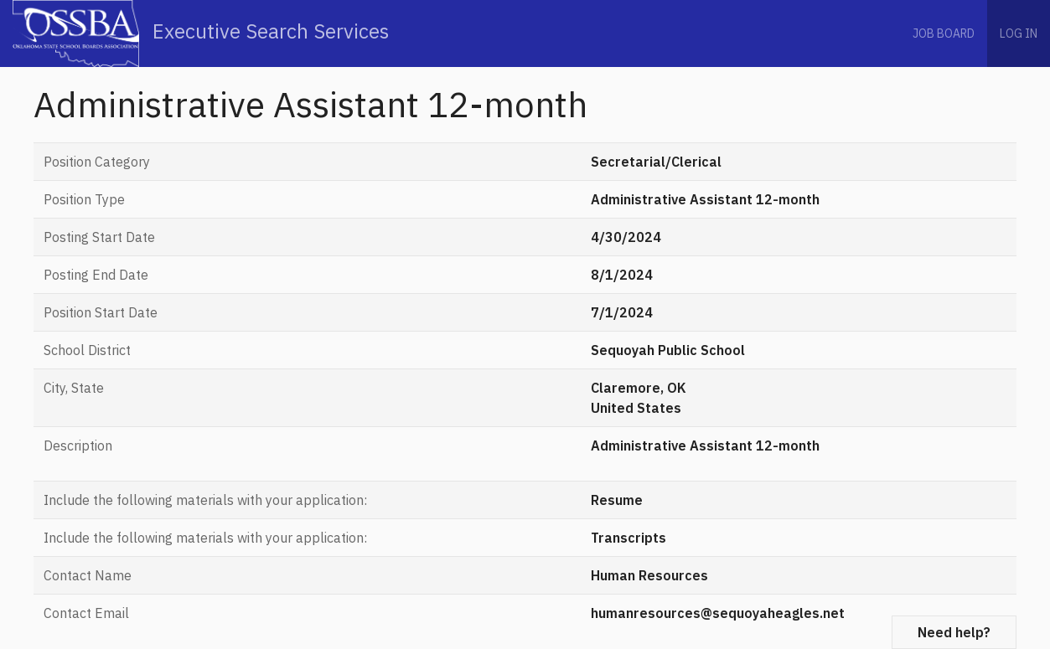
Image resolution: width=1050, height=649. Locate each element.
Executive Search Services (201, 33)
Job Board (944, 33)
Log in (1018, 33)
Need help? (954, 632)
